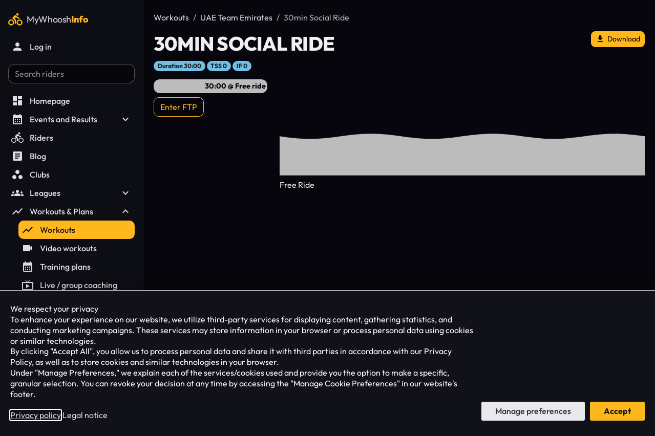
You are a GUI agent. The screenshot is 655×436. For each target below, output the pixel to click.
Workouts (48, 230)
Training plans (56, 266)
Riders (32, 138)
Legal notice (85, 415)
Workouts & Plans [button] (71, 211)
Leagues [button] (71, 193)
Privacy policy (35, 415)
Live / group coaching (69, 285)
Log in (31, 46)
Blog (28, 156)
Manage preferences (533, 411)
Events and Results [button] (71, 119)
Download (618, 39)
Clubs (30, 174)
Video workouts (59, 248)
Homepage (40, 101)
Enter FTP (178, 107)
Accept (617, 411)
